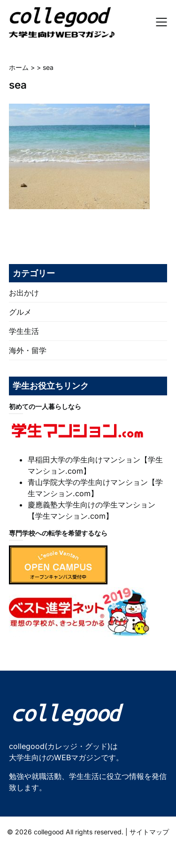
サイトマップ (149, 832)
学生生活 (24, 331)
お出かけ (24, 292)
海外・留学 (27, 350)
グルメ (20, 312)
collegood (49, 832)
